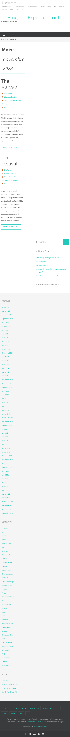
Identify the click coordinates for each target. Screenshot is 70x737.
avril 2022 (5, 440)
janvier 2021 (6, 498)
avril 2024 (5, 364)
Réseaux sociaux (7, 635)
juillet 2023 (6, 395)
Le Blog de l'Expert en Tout (30, 17)
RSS (18, 9)
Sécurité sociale (7, 646)
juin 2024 (5, 360)
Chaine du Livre (7, 555)
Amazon (5, 536)
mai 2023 (5, 399)
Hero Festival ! (10, 160)
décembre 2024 (7, 353)
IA (2, 601)
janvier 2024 (6, 376)
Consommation (7, 574)
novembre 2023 (7, 380)
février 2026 (6, 311)
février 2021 (6, 494)
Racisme (5, 631)
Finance (4, 593)
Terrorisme (6, 658)
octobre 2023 (6, 383)
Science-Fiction (7, 643)
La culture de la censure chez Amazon (49, 276)
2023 (6, 40)
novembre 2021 (7, 460)
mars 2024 (5, 368)
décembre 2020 (7, 501)
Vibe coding (6, 665)
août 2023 (5, 391)
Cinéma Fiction (15, 100)
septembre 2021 (7, 467)
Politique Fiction (7, 623)
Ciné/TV (6, 100)
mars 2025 (5, 341)
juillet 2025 (6, 326)
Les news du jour (42, 265)
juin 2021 (5, 479)
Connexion (5, 681)
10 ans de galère (19, 6)
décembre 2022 (7, 418)
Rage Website (33, 6)
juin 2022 (5, 433)
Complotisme (6, 570)
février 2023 (6, 410)
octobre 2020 (6, 509)
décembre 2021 (7, 456)
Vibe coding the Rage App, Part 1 (47, 258)
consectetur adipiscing (34, 722)
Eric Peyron (6, 6)
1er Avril (5, 528)
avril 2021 (5, 486)
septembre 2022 (7, 425)
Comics (61, 6)
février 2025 (6, 345)
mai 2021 (5, 482)
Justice (4, 608)
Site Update (6, 650)
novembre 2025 (7, 315)
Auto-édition (8, 177)
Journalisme (13, 180)
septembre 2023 (7, 387)
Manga (4, 9)
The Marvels (9, 84)
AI (2, 532)
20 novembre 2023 (10, 97)
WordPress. (43, 727)
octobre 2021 (6, 463)
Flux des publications (9, 684)
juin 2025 (5, 330)
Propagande (6, 627)
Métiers (4, 616)
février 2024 (6, 372)
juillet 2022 (6, 429)
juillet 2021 (6, 475)
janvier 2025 (6, 349)
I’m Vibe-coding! (41, 261)
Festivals (5, 180)
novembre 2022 (7, 421)
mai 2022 (5, 437)
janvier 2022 (6, 452)
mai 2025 (5, 334)
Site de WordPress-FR (9, 692)
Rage (11, 9)
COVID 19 (5, 578)
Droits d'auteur (7, 585)
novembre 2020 (7, 505)
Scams (4, 639)
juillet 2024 (6, 357)
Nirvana (36, 727)
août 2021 (5, 471)
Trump (4, 661)
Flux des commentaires (10, 688)
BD (55, 6)
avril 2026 (5, 307)
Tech (3, 654)
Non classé (5, 620)
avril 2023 (5, 402)
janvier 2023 (6, 414)
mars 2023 (5, 406)
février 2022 (6, 448)
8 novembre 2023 (10, 173)
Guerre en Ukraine (8, 597)
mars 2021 (5, 490)
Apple (4, 540)
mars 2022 (5, 444)
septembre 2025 (7, 319)
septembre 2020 (7, 513)
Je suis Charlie (46, 6)
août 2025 (5, 322)
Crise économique (8, 582)
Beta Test (5, 551)
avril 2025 (5, 338)
